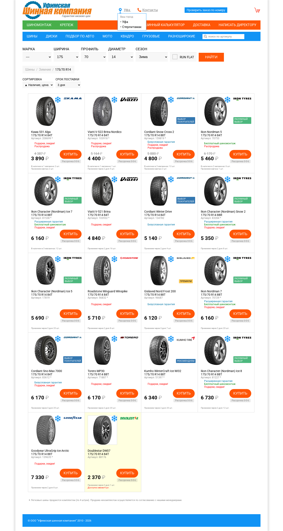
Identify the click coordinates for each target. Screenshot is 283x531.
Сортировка (32, 79)
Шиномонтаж (39, 25)
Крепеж (66, 25)
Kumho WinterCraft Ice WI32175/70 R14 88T (162, 372)
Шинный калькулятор (165, 25)
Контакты (150, 10)
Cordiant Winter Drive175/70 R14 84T (158, 213)
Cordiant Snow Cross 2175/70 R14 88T (159, 133)
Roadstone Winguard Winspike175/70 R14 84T (107, 293)
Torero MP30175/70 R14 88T (98, 372)
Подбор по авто (80, 36)
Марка (28, 49)
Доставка (201, 25)
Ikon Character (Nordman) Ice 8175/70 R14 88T (221, 372)
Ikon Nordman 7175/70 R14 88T (211, 293)
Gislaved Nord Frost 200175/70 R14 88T (160, 293)
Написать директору (237, 25)
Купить (71, 154)
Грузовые (151, 36)
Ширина (61, 49)
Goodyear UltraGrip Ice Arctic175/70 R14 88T (50, 452)
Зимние (45, 70)
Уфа (125, 10)
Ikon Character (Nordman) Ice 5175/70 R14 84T (51, 293)
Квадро (127, 36)
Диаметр (117, 49)
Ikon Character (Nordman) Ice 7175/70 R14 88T (51, 213)
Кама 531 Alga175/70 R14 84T (41, 133)
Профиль (89, 49)
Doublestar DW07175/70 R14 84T (99, 452)
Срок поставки (67, 79)
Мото (107, 36)
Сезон (141, 49)
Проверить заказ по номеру (206, 10)
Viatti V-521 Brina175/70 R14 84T (99, 213)
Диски (51, 36)
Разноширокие (181, 36)
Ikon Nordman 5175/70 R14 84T (211, 133)
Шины (32, 36)
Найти (211, 57)
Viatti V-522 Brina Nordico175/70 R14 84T (105, 133)
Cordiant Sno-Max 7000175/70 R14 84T (46, 372)
